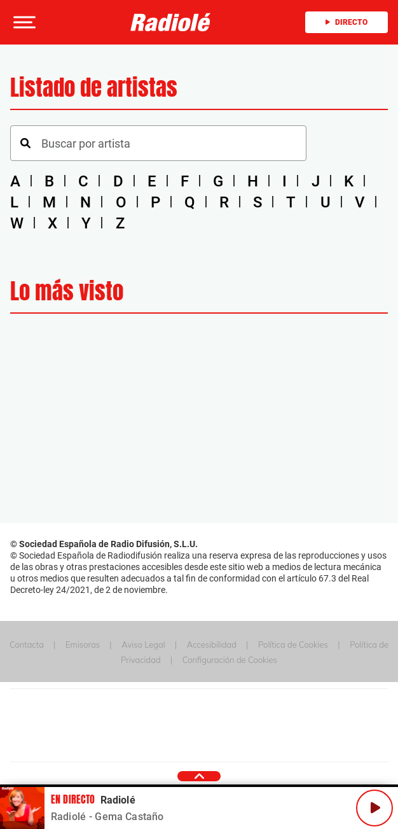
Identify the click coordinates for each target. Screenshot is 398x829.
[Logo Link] (170, 22)
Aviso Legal (143, 644)
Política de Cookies (293, 644)
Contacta (27, 644)
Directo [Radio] (346, 22)
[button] (23, 22)
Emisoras (82, 644)
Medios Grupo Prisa (199, 747)
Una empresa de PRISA (199, 717)
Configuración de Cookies (229, 660)
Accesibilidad (212, 644)
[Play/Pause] (374, 808)
